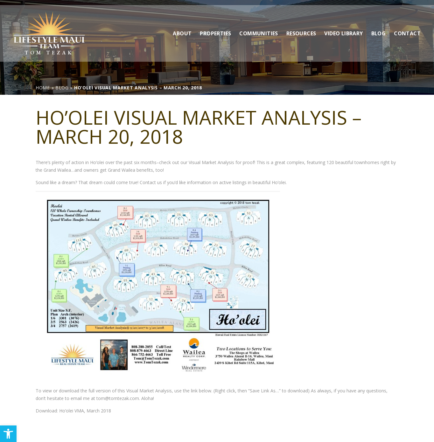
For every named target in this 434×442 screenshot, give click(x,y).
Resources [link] (301, 28)
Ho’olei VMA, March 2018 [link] (85, 411)
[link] (8, 433)
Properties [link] (215, 28)
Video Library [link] (343, 28)
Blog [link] (378, 28)
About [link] (182, 28)
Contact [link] (407, 28)
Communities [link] (258, 28)
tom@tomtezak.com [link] (117, 398)
